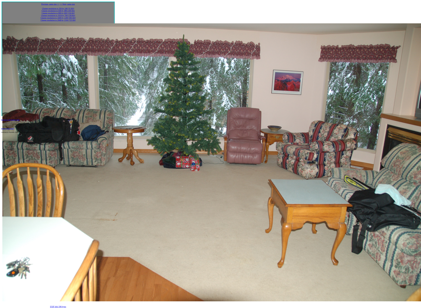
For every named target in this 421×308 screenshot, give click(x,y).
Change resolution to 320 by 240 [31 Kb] (58, 9)
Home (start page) (7, 128)
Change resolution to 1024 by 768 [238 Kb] (58, 15)
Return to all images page (10, 120)
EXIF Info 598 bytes (58, 307)
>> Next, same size (67, 4)
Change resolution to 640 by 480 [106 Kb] (58, 11)
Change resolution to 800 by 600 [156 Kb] (58, 13)
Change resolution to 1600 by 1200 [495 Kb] (58, 18)
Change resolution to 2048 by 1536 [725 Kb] (58, 20)
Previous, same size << (50, 4)
